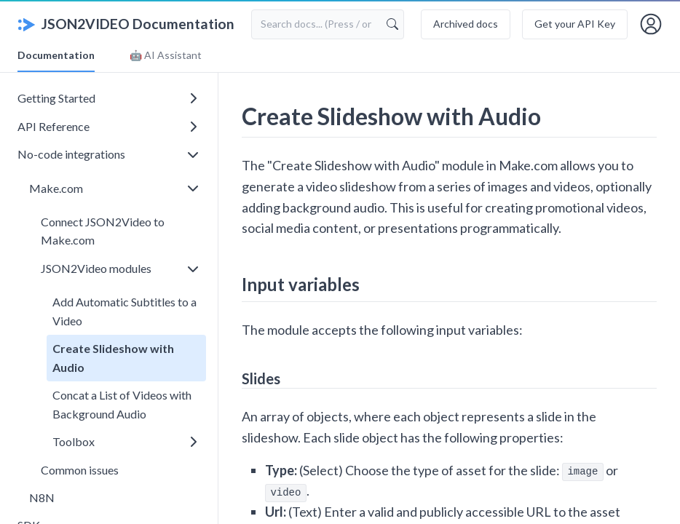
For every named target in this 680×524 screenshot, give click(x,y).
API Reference (107, 126)
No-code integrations (107, 154)
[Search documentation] (327, 24)
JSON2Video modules (119, 268)
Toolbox (124, 441)
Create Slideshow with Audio (113, 357)
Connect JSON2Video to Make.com (103, 231)
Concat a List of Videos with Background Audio (121, 404)
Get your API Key (574, 23)
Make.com (113, 188)
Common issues (80, 470)
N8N (42, 497)
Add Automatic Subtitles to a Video (124, 311)
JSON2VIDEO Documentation (125, 23)
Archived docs (465, 23)
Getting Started (107, 98)
